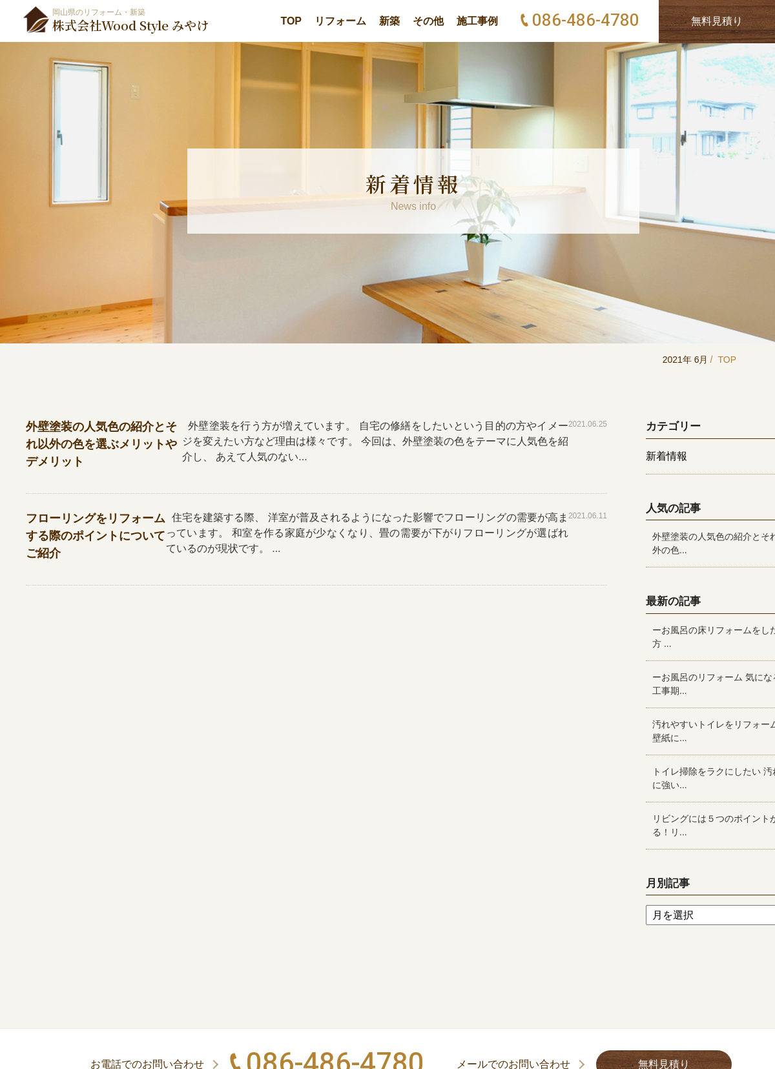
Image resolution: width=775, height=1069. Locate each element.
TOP (291, 20)
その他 (428, 20)
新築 (389, 20)
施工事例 (477, 20)
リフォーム (340, 20)
